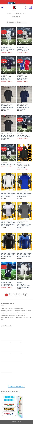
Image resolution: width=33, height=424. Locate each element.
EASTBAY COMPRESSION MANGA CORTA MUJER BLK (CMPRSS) (8, 136)
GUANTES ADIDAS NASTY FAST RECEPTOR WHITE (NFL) (8, 49)
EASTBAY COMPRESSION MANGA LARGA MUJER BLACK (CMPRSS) (8, 255)
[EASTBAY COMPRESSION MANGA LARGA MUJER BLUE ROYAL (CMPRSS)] (24, 241)
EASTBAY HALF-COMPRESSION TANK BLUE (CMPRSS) (23, 107)
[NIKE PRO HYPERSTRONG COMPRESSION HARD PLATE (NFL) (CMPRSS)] (24, 271)
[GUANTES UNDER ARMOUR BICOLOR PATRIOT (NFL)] (24, 65)
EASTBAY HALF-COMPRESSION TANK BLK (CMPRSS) (7, 107)
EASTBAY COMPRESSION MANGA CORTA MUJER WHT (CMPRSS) (8, 224)
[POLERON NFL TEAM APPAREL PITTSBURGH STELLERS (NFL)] (24, 152)
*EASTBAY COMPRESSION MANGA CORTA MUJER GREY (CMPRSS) (24, 225)
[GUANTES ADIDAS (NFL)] (8, 152)
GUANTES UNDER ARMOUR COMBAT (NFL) (24, 135)
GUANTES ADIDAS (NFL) (8, 164)
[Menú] (2, 7)
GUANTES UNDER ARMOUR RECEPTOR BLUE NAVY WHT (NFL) (7, 284)
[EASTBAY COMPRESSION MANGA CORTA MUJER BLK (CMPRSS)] (8, 123)
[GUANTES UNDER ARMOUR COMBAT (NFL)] (24, 123)
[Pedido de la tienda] (16, 22)
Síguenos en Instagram (16, 386)
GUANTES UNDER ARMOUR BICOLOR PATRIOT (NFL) (22, 78)
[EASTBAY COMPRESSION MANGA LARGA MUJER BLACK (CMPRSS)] (8, 241)
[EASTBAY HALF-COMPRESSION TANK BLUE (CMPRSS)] (24, 94)
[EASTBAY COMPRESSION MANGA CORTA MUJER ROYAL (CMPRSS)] (24, 181)
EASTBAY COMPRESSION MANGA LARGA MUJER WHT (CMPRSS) (8, 195)
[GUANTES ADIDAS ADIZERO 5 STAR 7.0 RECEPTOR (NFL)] (24, 36)
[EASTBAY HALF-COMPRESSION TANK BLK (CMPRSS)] (8, 94)
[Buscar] (26, 7)
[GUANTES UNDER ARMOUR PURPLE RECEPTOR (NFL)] (8, 65)
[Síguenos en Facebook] (8, 3)
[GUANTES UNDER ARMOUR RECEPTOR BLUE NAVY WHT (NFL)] (8, 271)
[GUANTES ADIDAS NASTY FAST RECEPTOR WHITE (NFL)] (8, 36)
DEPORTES (17, 13)
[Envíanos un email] (14, 3)
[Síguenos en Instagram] (11, 3)
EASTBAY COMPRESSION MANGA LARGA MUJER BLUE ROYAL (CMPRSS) (24, 255)
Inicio (9, 13)
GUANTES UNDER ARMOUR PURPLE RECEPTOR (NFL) (6, 78)
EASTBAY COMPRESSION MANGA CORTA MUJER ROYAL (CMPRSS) (24, 195)
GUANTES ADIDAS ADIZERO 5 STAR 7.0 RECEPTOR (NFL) (23, 49)
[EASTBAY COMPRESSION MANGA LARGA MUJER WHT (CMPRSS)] (8, 181)
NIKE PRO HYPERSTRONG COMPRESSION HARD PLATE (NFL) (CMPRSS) (23, 285)
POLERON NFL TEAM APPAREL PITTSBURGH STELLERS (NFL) (23, 166)
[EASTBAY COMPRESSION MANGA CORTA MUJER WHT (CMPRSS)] (8, 211)
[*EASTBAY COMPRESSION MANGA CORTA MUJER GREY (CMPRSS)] (24, 211)
